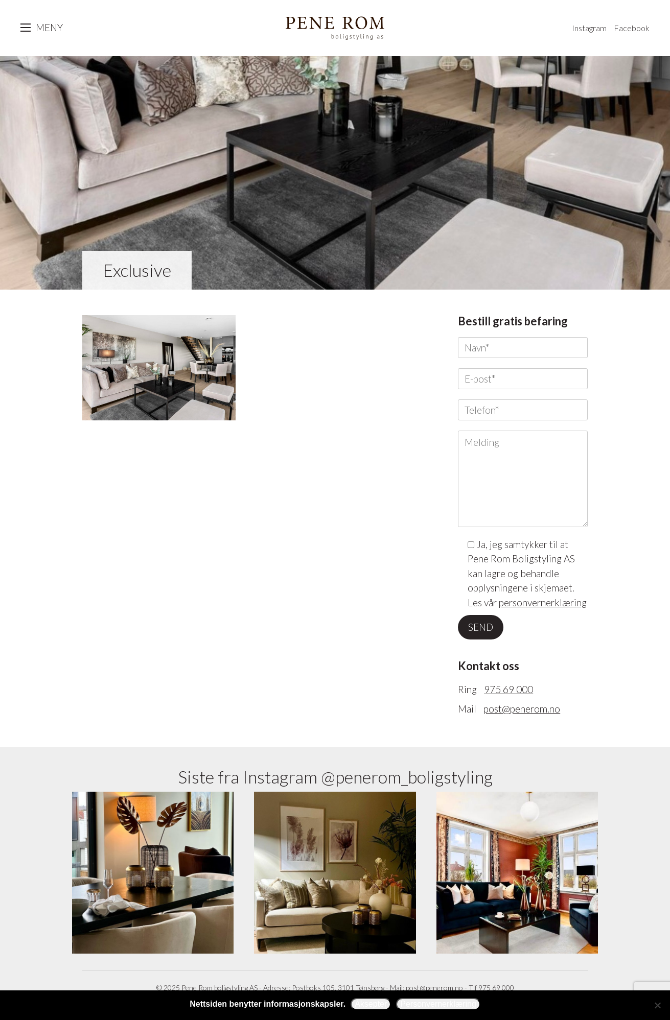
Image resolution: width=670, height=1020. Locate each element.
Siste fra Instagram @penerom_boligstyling (335, 776)
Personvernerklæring (438, 1004)
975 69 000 (508, 689)
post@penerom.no (521, 709)
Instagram (589, 28)
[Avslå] (657, 1005)
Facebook (632, 28)
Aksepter (371, 1004)
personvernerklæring (543, 602)
